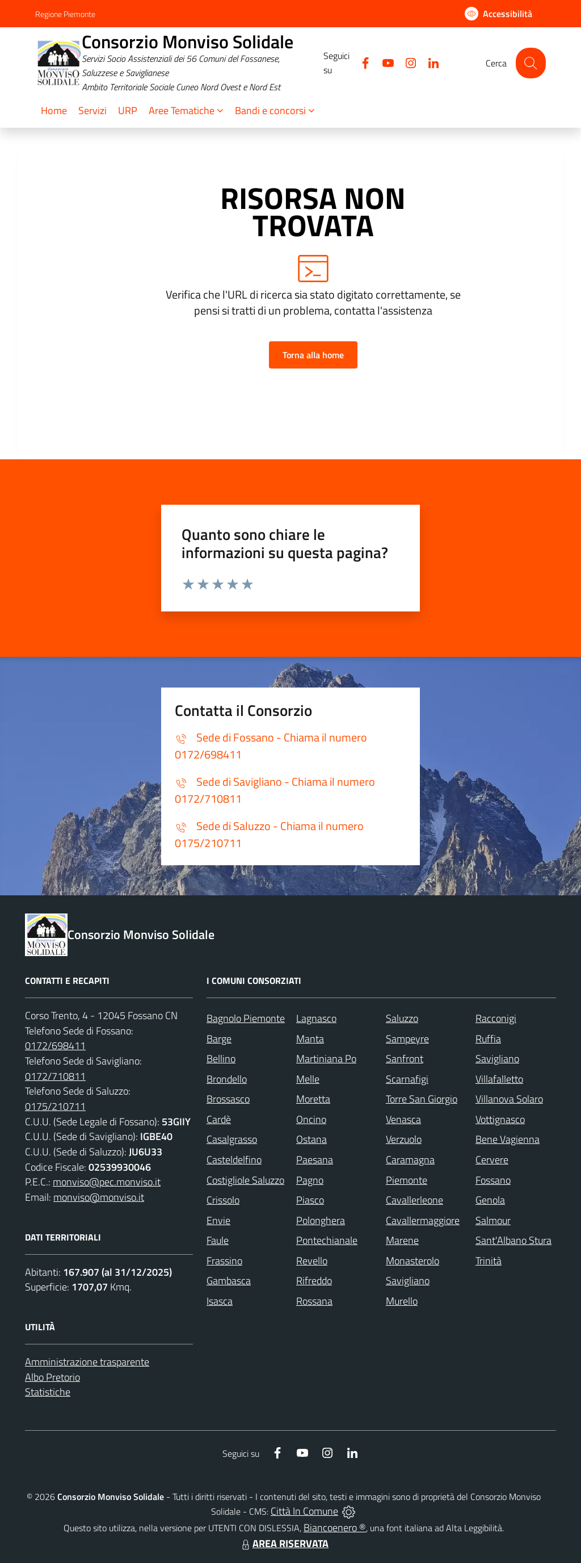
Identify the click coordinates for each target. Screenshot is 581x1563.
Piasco (310, 1200)
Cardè (219, 1119)
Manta (310, 1038)
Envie (218, 1220)
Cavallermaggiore (423, 1220)
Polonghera (320, 1220)
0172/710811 (55, 1076)
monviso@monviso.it (98, 1197)
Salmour (493, 1220)
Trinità (488, 1260)
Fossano (493, 1180)
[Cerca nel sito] (531, 63)
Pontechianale (326, 1240)
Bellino (221, 1058)
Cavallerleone (414, 1200)
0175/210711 (55, 1106)
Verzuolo (404, 1139)
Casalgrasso (232, 1139)
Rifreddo (314, 1280)
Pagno (309, 1180)
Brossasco (228, 1099)
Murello (402, 1301)
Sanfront (404, 1058)
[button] (186, 111)
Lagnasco (316, 1018)
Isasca (220, 1301)
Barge (219, 1038)
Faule (218, 1240)
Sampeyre (407, 1038)
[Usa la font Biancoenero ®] (498, 13)
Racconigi (495, 1018)
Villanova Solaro (509, 1099)
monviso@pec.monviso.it (107, 1181)
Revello (311, 1260)
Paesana (314, 1159)
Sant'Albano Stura (513, 1240)
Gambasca (229, 1280)
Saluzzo (402, 1018)
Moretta (313, 1099)
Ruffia (488, 1038)
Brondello (227, 1079)
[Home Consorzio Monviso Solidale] (179, 63)
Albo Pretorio (52, 1377)
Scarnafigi (407, 1079)
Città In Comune (304, 1511)
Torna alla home (313, 355)
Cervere (491, 1159)
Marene (402, 1240)
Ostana (311, 1139)
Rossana (314, 1301)
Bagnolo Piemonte (246, 1018)
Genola (490, 1200)
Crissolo (223, 1200)
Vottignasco (500, 1119)
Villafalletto (499, 1079)
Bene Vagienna (507, 1139)
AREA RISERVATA (284, 1543)
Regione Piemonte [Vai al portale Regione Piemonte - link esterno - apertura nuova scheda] (65, 14)
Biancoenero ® (335, 1527)
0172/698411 (55, 1045)
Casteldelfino (234, 1159)
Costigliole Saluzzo (245, 1180)
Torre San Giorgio (421, 1099)
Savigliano (497, 1058)
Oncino (311, 1119)
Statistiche (47, 1391)
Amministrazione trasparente (87, 1361)
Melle (307, 1079)
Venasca (403, 1119)
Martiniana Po (326, 1058)
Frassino (224, 1260)
